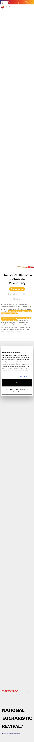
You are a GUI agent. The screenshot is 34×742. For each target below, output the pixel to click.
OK (17, 383)
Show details (24, 376)
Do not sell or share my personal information (17, 391)
